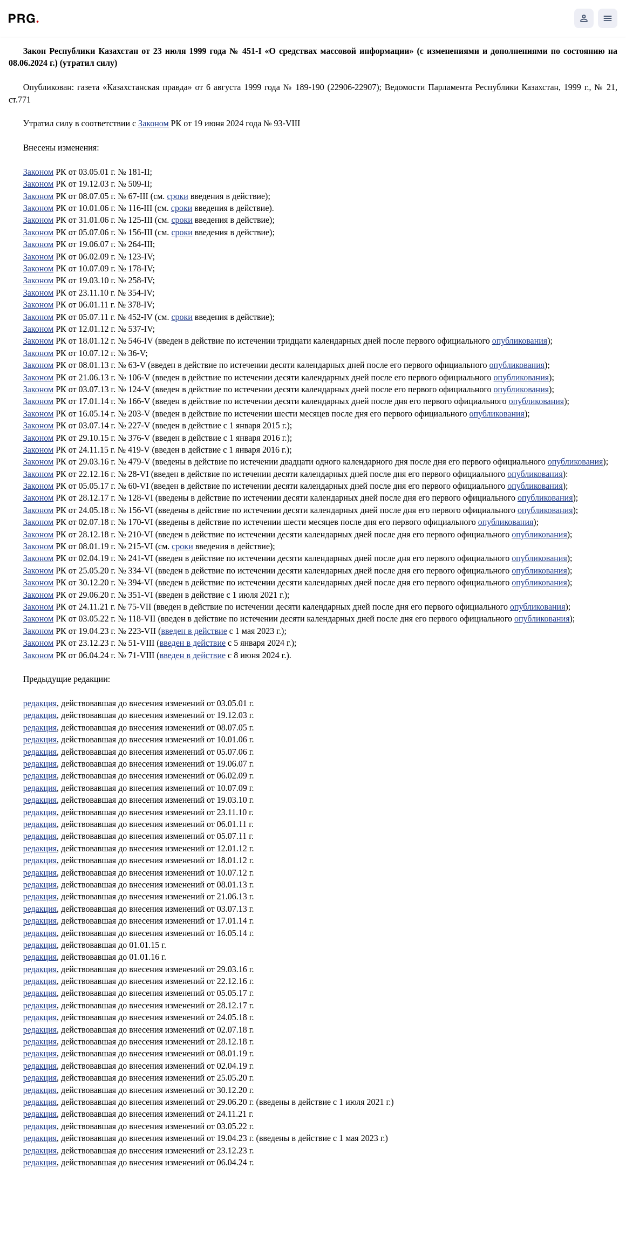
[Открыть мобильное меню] (607, 18)
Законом (153, 123)
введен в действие (194, 631)
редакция (40, 703)
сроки (177, 196)
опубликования (520, 340)
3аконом (38, 304)
